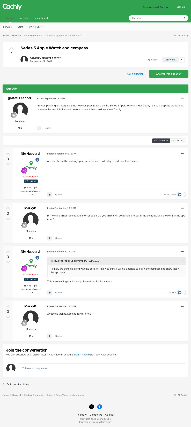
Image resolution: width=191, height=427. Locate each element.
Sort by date (178, 141)
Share (153, 59)
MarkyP (30, 208)
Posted (51, 98)
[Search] (146, 18)
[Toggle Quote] (52, 261)
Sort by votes (161, 141)
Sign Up (181, 6)
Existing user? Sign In (156, 7)
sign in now (80, 354)
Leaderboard (41, 18)
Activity (24, 18)
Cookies (110, 414)
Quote (48, 128)
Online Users (36, 26)
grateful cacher (51, 57)
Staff (20, 26)
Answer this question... (36, 368)
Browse (10, 19)
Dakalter (172, 292)
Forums (7, 26)
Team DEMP (170, 194)
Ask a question (135, 73)
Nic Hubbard (30, 153)
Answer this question (168, 73)
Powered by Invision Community (95, 422)
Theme (81, 414)
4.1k (27, 187)
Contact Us (96, 414)
